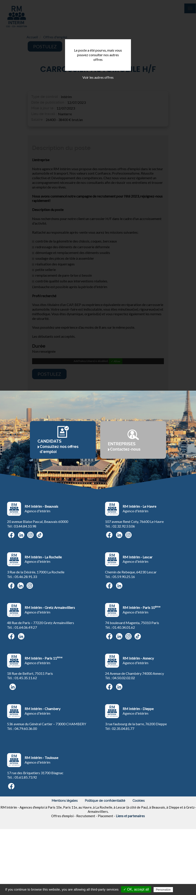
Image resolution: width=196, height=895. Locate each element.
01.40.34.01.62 (124, 681)
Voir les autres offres (98, 77)
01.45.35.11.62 (26, 731)
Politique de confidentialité (105, 854)
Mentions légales (65, 854)
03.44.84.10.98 (25, 580)
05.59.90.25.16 (124, 630)
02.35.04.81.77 (123, 782)
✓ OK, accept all (136, 889)
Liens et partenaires (130, 869)
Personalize (163, 889)
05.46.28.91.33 (26, 630)
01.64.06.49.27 (26, 681)
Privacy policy (184, 889)
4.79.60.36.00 (26, 782)
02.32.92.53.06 (124, 580)
